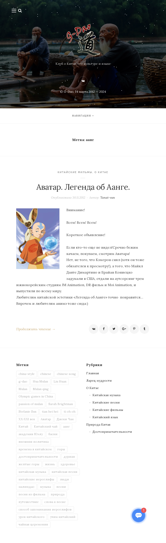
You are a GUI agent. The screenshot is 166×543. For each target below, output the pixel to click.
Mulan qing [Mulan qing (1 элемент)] (41, 389)
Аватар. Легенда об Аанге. (83, 187)
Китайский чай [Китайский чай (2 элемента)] (45, 426)
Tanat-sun (107, 197)
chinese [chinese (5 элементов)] (45, 374)
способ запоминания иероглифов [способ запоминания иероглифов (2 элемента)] (45, 509)
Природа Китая (98, 424)
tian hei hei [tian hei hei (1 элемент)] (50, 411)
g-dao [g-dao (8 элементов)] (23, 381)
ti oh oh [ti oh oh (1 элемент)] (69, 411)
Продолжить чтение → (35, 329)
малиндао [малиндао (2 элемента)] (26, 487)
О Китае (101, 172)
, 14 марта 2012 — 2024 (89, 92)
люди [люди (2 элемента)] (64, 479)
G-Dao (68, 92)
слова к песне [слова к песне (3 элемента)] (55, 502)
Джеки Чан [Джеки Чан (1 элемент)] (65, 419)
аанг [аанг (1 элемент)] (66, 426)
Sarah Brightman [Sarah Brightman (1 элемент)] (60, 404)
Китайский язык (105, 417)
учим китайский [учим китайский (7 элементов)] (62, 517)
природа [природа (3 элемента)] (57, 494)
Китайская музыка (106, 395)
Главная (92, 373)
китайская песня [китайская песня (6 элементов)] (64, 472)
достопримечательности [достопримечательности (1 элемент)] (38, 457)
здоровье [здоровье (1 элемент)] (68, 464)
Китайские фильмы (75, 172)
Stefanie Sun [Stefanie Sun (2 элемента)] (27, 411)
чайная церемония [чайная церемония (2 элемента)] (33, 524)
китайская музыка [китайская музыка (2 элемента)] (32, 472)
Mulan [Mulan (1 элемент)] (23, 389)
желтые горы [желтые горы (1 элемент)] (29, 464)
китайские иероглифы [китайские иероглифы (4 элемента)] (36, 479)
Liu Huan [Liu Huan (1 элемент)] (60, 381)
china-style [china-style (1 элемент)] (27, 374)
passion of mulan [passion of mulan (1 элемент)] (31, 404)
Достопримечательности (112, 432)
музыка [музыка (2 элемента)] (45, 487)
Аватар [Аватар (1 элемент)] (46, 419)
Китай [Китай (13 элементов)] (23, 426)
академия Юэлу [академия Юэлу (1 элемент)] (31, 434)
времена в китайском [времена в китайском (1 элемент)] (35, 449)
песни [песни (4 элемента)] (61, 487)
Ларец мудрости (99, 381)
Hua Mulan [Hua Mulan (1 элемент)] (40, 381)
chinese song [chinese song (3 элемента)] (66, 374)
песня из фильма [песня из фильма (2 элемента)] (32, 494)
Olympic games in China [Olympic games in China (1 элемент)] (36, 396)
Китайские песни (106, 402)
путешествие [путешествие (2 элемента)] (29, 502)
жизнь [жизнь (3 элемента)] (50, 464)
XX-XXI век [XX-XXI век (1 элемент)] (27, 419)
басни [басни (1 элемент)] (52, 434)
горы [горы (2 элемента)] (61, 449)
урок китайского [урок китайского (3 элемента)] (32, 517)
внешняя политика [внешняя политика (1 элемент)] (34, 442)
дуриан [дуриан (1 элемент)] (69, 457)
